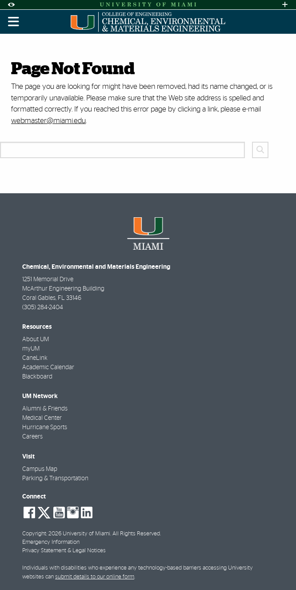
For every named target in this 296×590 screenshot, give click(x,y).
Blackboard (37, 377)
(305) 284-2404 (42, 307)
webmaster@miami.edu (48, 120)
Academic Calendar (48, 367)
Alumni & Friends (45, 409)
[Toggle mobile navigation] (13, 21)
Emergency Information (51, 542)
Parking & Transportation (55, 478)
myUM (31, 349)
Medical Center (42, 418)
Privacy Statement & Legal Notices (64, 551)
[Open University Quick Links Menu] (285, 4)
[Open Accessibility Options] (11, 4)
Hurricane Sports (44, 427)
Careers (32, 437)
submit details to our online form (94, 577)
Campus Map (39, 469)
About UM (35, 339)
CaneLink (35, 358)
